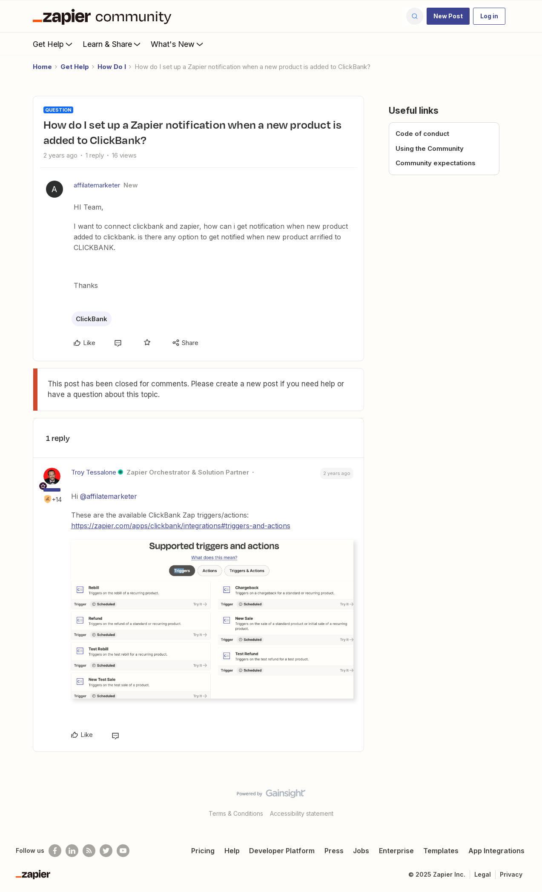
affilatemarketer (97, 185)
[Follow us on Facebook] (55, 850)
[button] (448, 16)
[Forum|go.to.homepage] (104, 16)
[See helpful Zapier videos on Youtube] (123, 850)
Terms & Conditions (236, 813)
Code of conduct (422, 133)
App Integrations (496, 850)
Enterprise (396, 850)
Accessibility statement (301, 813)
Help (232, 850)
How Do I (112, 67)
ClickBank (91, 319)
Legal (482, 874)
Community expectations (436, 163)
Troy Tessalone (93, 472)
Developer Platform (282, 850)
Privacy (511, 874)
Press (334, 850)
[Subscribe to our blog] (89, 850)
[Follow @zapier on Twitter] (106, 850)
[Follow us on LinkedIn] (72, 850)
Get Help (53, 44)
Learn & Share (112, 44)
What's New (178, 44)
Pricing (203, 850)
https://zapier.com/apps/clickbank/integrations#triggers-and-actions (180, 525)
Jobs (361, 850)
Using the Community (430, 148)
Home (42, 67)
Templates (441, 850)
